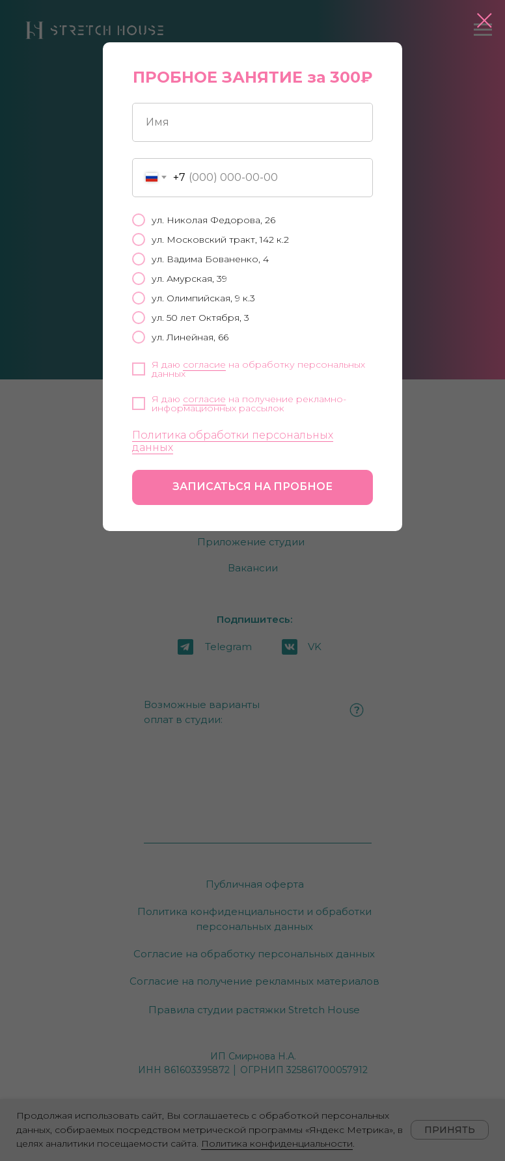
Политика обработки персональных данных (232, 441)
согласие (204, 364)
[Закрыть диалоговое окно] (484, 20)
